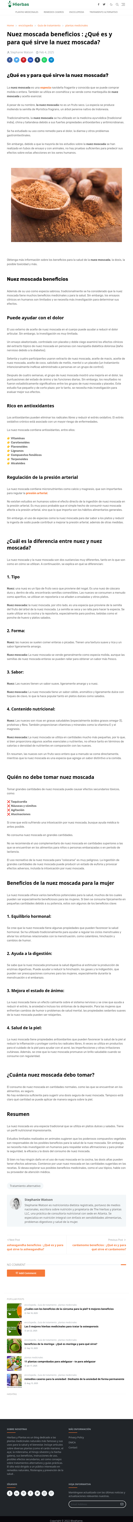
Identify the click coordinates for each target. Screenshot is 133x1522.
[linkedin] (16, 1493)
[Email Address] (93, 1504)
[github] (51, 1493)
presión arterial (36, 493)
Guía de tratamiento (47, 1304)
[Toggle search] (117, 4)
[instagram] (44, 1493)
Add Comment (26, 1273)
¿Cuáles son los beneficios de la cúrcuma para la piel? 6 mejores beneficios (69, 1309)
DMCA (72, 1442)
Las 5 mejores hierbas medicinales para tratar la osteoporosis (61, 1326)
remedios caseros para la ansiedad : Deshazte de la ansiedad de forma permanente (74, 1379)
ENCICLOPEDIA (76, 12)
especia (45, 87)
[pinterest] (23, 1493)
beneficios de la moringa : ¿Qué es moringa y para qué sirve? (60, 1344)
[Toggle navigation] (123, 4)
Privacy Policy (76, 1437)
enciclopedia (30, 1304)
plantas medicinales (67, 1304)
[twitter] (104, 4)
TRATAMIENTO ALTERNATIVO (104, 12)
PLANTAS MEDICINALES (26, 12)
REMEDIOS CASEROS (54, 12)
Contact (73, 1447)
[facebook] (98, 4)
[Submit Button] (122, 1504)
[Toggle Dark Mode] (111, 4)
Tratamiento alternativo (25, 1186)
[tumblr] (9, 1493)
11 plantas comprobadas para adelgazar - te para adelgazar (60, 1361)
